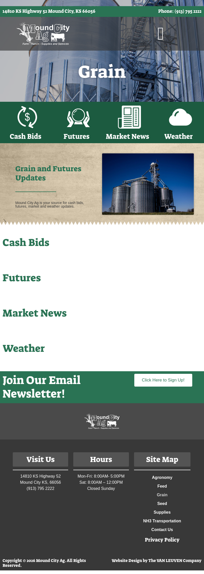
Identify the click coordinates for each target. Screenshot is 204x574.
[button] (161, 33)
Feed (162, 486)
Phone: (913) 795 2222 (179, 11)
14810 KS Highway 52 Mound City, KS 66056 (49, 11)
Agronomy (162, 477)
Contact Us (162, 529)
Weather (178, 136)
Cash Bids (25, 136)
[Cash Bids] (27, 117)
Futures (76, 136)
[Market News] (129, 117)
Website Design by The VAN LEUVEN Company (156, 560)
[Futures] (78, 117)
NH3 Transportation (162, 521)
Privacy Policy (162, 539)
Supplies (162, 512)
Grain (162, 495)
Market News (127, 136)
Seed (162, 503)
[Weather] (180, 117)
